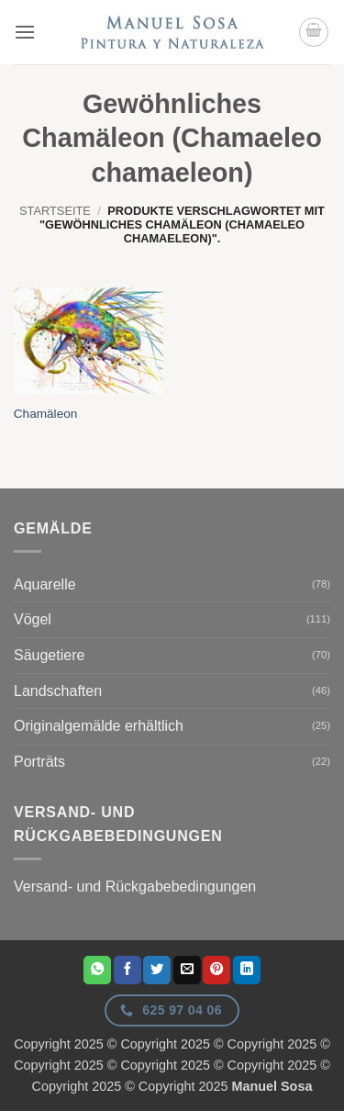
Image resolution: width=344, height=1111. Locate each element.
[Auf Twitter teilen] (157, 969)
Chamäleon (46, 414)
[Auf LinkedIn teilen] (247, 969)
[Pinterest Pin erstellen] (216, 969)
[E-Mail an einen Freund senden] (187, 969)
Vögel (32, 619)
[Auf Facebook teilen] (127, 969)
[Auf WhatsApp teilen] (97, 969)
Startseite (55, 211)
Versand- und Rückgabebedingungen (135, 886)
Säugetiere (49, 655)
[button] (25, 31)
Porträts (39, 761)
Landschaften (58, 691)
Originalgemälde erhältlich (98, 726)
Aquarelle (45, 584)
